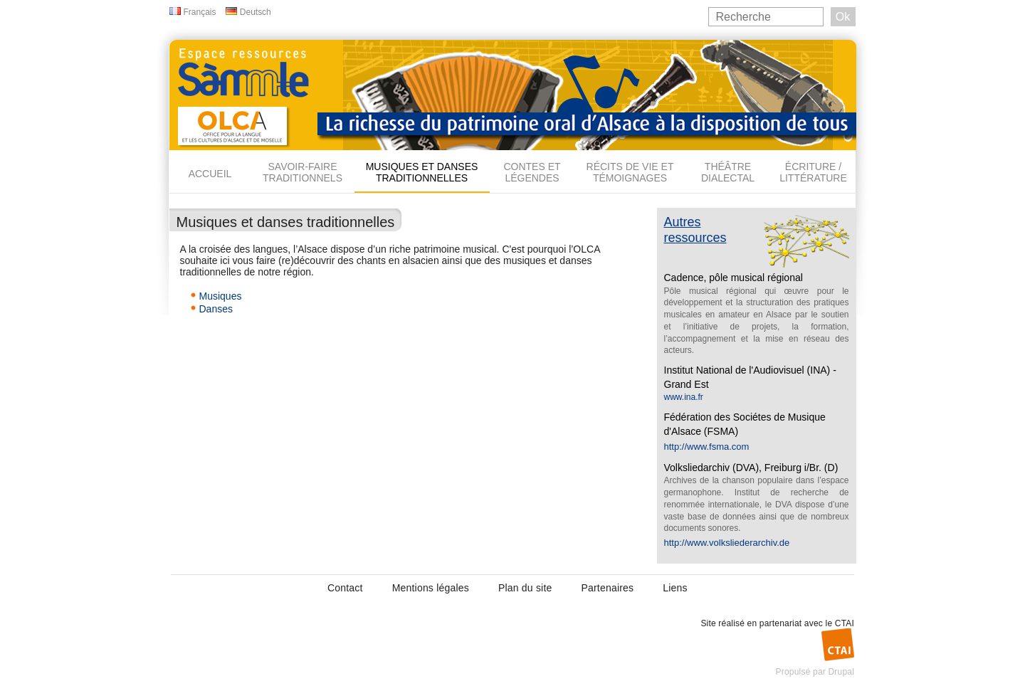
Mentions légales (430, 588)
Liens (675, 588)
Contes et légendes (531, 172)
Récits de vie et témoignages (630, 172)
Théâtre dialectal (728, 172)
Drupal (841, 672)
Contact (345, 588)
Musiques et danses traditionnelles (422, 172)
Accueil (210, 173)
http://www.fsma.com (707, 446)
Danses (216, 309)
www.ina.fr (683, 397)
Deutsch (255, 12)
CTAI (844, 623)
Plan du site (525, 588)
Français (200, 12)
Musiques (220, 296)
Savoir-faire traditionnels (302, 172)
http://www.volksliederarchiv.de (727, 542)
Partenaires (607, 588)
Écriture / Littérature (813, 172)
